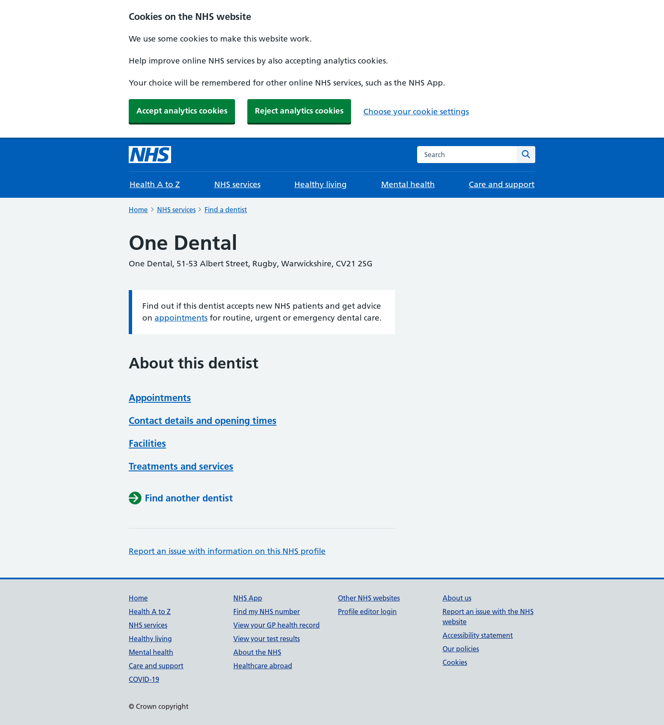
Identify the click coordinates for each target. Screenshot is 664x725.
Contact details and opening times (203, 420)
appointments (181, 318)
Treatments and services (181, 466)
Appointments (160, 398)
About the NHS (257, 652)
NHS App (247, 598)
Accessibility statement (478, 635)
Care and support (501, 184)
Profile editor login (367, 611)
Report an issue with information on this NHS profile (227, 551)
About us (457, 598)
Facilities (147, 443)
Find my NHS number (266, 611)
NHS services (237, 184)
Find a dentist (226, 209)
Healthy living (320, 184)
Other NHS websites (369, 598)
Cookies (455, 662)
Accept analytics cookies (181, 111)
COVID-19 (144, 679)
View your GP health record (276, 625)
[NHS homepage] (150, 154)
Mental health (408, 184)
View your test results (266, 638)
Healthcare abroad (262, 665)
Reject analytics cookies (299, 111)
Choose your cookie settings (416, 111)
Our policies (461, 649)
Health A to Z (155, 184)
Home (138, 209)
